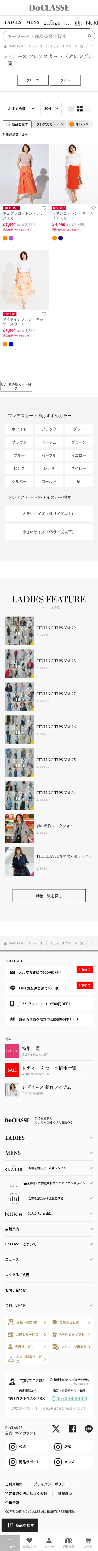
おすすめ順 (16, 108)
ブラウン (19, 442)
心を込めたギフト (69, 1334)
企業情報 (12, 1502)
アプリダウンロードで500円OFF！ (40, 1003)
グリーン (78, 442)
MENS (32, 22)
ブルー (19, 455)
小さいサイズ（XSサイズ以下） (49, 531)
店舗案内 (12, 1228)
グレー (78, 429)
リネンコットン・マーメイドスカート (72, 215)
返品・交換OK (22, 1322)
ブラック (49, 429)
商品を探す (21, 1525)
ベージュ (49, 442)
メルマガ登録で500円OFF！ (51, 970)
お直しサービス (23, 1334)
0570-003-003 (71, 1398)
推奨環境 (65, 1493)
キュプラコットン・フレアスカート (23, 215)
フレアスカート (47, 124)
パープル (49, 455)
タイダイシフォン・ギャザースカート (23, 321)
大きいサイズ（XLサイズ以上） (48, 513)
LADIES (13, 22)
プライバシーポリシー (51, 1483)
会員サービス (21, 1346)
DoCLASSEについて (20, 1243)
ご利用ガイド (15, 1305)
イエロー (78, 455)
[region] (49, 22)
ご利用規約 (13, 1483)
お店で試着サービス (25, 1359)
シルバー (19, 481)
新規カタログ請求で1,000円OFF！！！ (44, 1019)
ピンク (19, 468)
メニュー (9, 1543)
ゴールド (49, 481)
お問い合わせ (15, 1289)
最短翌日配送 (66, 1322)
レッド (49, 468)
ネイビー (78, 468)
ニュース (12, 1259)
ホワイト (19, 429)
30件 (48, 108)
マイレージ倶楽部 (70, 1347)
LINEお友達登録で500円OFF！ (51, 986)
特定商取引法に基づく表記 (26, 1493)
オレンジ (78, 124)
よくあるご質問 (17, 1274)
